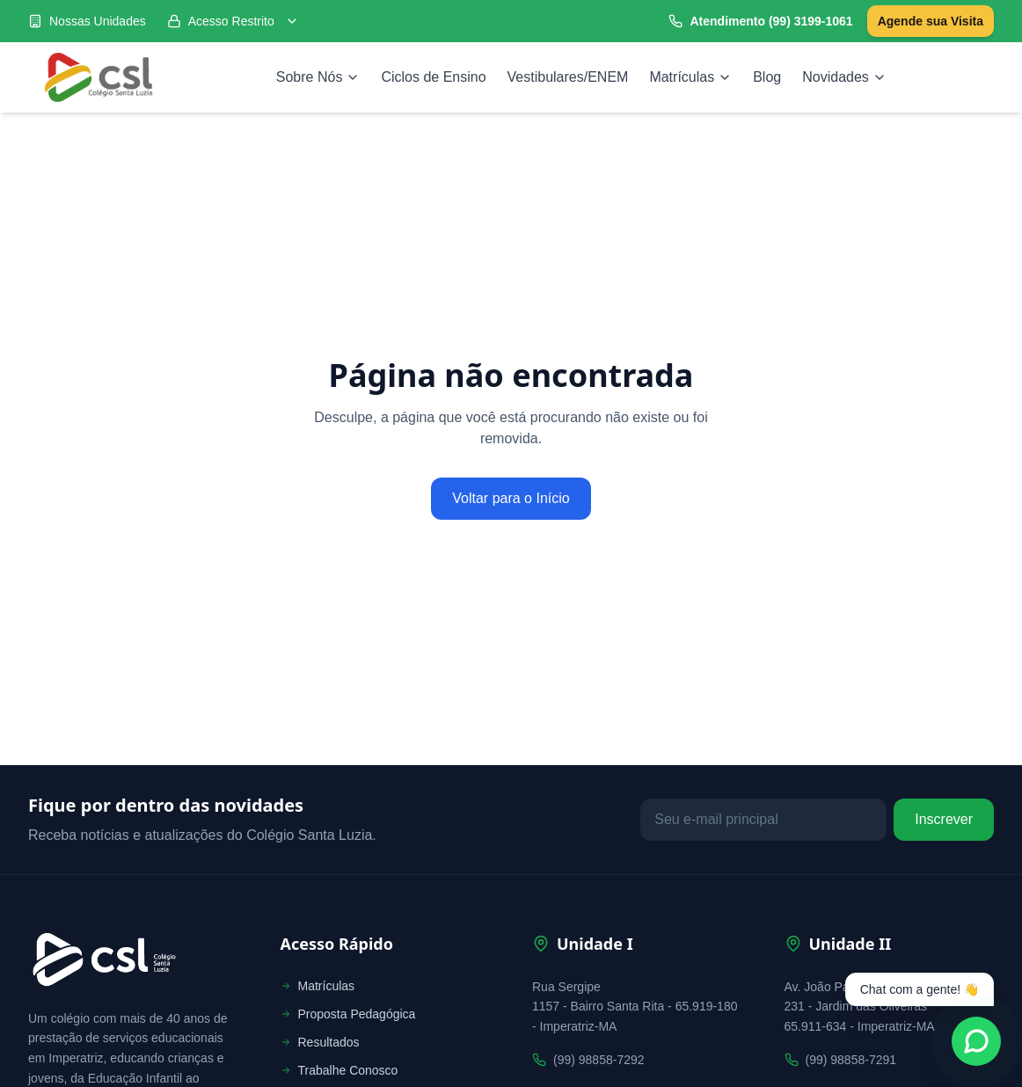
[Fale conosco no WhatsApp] (976, 1041)
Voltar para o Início (510, 498)
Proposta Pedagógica (348, 1014)
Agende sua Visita (930, 21)
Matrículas (690, 76)
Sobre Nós (318, 76)
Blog (767, 76)
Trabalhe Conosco (339, 1070)
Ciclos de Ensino (433, 76)
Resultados (320, 1042)
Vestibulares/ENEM (568, 76)
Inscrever (944, 819)
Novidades (844, 76)
